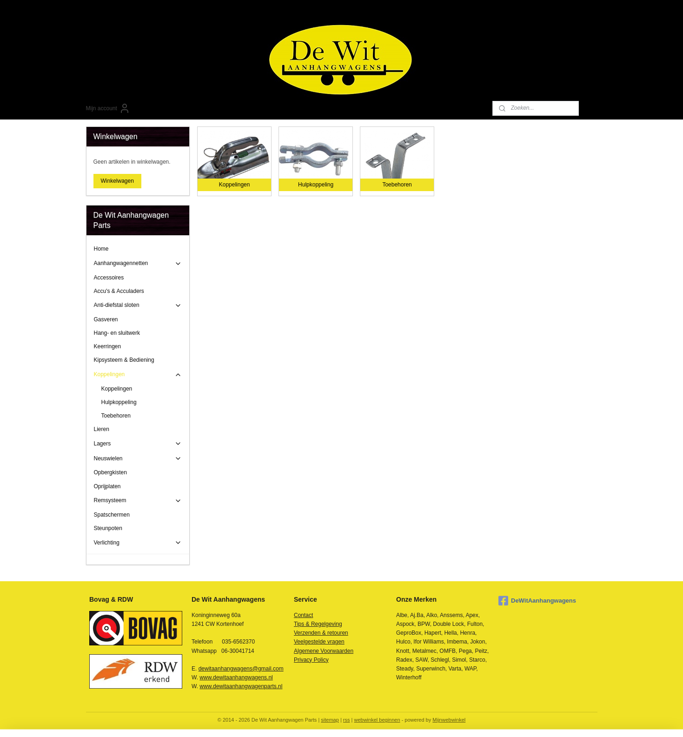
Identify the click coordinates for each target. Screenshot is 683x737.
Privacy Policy (311, 660)
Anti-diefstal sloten (138, 305)
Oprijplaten (107, 486)
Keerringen (107, 346)
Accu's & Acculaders (119, 291)
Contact (303, 615)
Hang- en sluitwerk (117, 333)
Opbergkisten (110, 472)
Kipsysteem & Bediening (124, 360)
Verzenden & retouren (321, 633)
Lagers (138, 443)
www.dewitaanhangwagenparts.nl (240, 686)
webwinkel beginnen (377, 720)
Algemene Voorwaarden (323, 651)
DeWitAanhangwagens (537, 600)
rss (346, 720)
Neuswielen (138, 458)
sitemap (330, 720)
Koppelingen (138, 374)
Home (101, 249)
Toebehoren (116, 415)
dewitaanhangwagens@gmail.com (241, 668)
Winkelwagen (116, 181)
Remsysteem (138, 501)
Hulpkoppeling (119, 402)
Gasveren (106, 319)
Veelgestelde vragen (319, 641)
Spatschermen (112, 514)
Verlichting (138, 542)
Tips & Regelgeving (318, 624)
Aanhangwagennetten (138, 263)
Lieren (101, 429)
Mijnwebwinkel (448, 720)
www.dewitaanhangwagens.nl (235, 677)
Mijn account (108, 108)
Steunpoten (108, 528)
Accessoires (109, 277)
